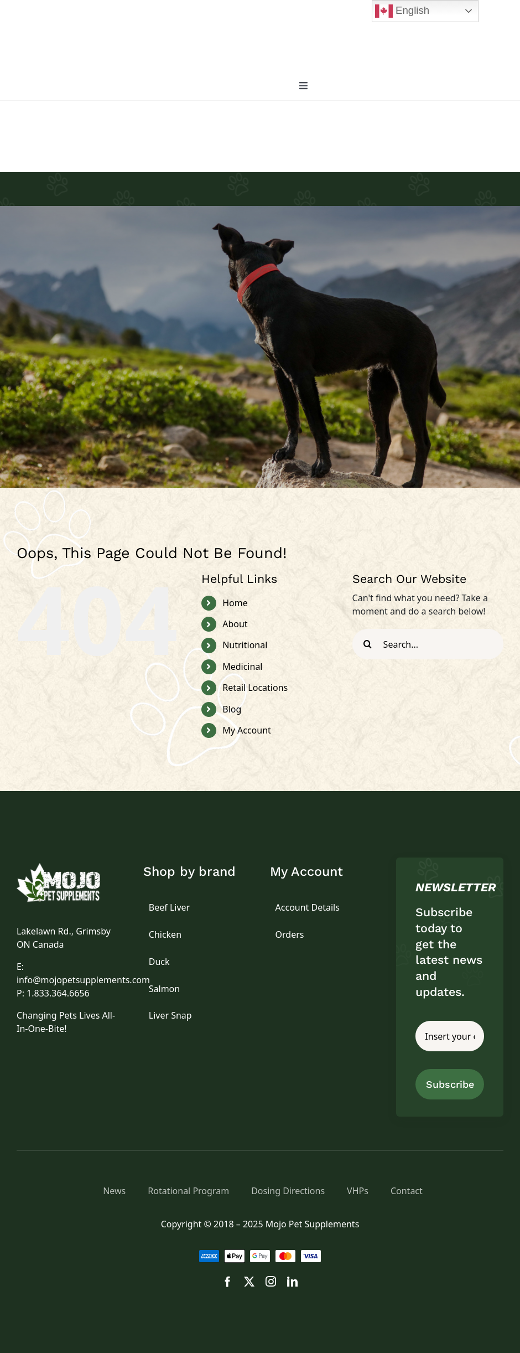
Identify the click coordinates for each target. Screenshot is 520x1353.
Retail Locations (255, 687)
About (234, 624)
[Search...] (427, 644)
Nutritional (244, 645)
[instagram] (271, 1281)
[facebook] (227, 1281)
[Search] (367, 644)
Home (235, 603)
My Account (246, 730)
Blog (231, 709)
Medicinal (242, 666)
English (402, 11)
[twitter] (249, 1281)
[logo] (70, 867)
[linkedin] (292, 1281)
